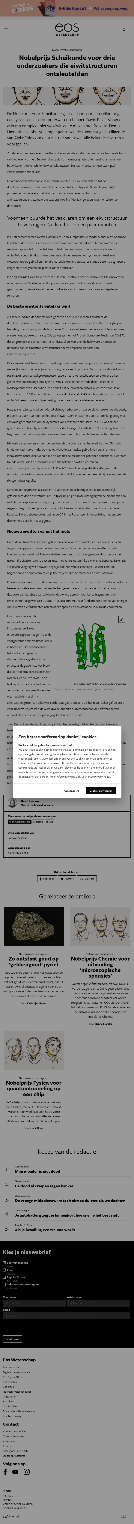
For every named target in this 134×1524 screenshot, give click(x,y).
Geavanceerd (71, 791)
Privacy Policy (102, 776)
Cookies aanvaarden (101, 791)
